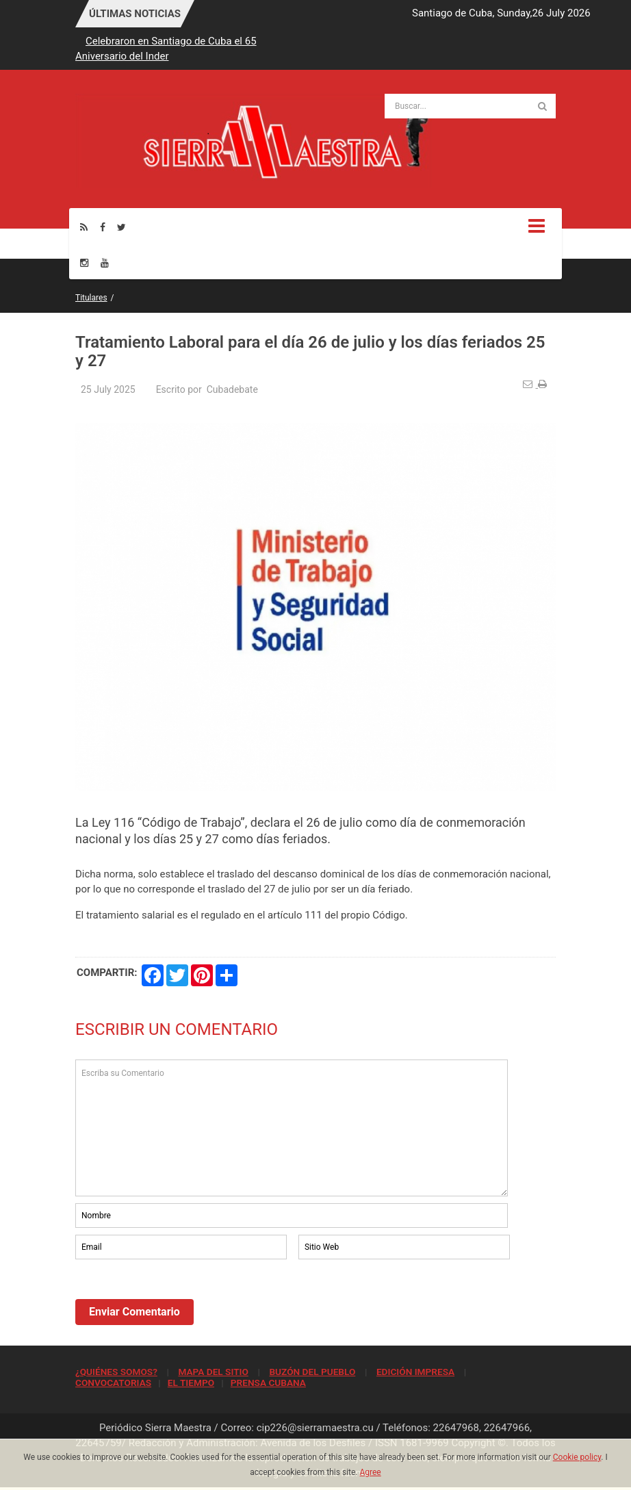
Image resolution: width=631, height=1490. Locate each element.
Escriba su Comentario (291, 1127)
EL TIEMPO (191, 1382)
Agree (370, 1472)
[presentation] (179, 1299)
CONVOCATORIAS (113, 1382)
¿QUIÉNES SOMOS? (116, 1371)
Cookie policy (577, 1457)
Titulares (91, 298)
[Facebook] (102, 226)
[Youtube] (105, 262)
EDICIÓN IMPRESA (415, 1371)
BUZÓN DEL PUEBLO (312, 1371)
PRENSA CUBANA (268, 1382)
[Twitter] (121, 226)
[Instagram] (84, 262)
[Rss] (84, 226)
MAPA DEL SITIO (213, 1371)
